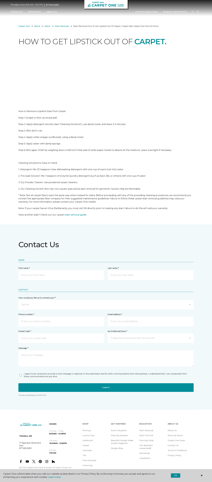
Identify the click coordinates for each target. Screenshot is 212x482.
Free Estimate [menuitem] (89, 460)
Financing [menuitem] (87, 465)
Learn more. (54, 477)
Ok (175, 475)
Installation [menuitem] (144, 458)
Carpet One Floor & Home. (39, 467)
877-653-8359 (52, 5)
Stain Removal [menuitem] (146, 430)
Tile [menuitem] (84, 455)
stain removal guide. (75, 214)
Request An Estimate (175, 12)
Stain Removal (62, 26)
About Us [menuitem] (172, 430)
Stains (47, 26)
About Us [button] (51, 12)
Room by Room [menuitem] (175, 435)
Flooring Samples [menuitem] (119, 435)
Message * (23, 348)
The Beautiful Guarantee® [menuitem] (146, 446)
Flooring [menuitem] (86, 430)
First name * (24, 268)
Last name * (113, 268)
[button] (192, 12)
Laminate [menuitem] (87, 450)
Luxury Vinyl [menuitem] (88, 435)
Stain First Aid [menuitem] (146, 435)
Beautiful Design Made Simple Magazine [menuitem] (122, 441)
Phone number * (26, 314)
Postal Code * (24, 331)
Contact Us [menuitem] (173, 445)
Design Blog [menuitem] (117, 448)
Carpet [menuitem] (85, 445)
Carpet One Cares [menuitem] (176, 440)
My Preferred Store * (117, 331)
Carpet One (24, 26)
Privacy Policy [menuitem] (174, 455)
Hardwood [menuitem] (87, 440)
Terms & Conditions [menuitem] (177, 450)
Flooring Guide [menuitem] (146, 440)
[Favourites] (197, 12)
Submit (106, 387)
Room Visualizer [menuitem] (119, 430)
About (37, 26)
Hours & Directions (146, 12)
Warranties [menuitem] (144, 453)
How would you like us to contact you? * (37, 298)
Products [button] (16, 12)
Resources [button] (34, 12)
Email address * (115, 314)
